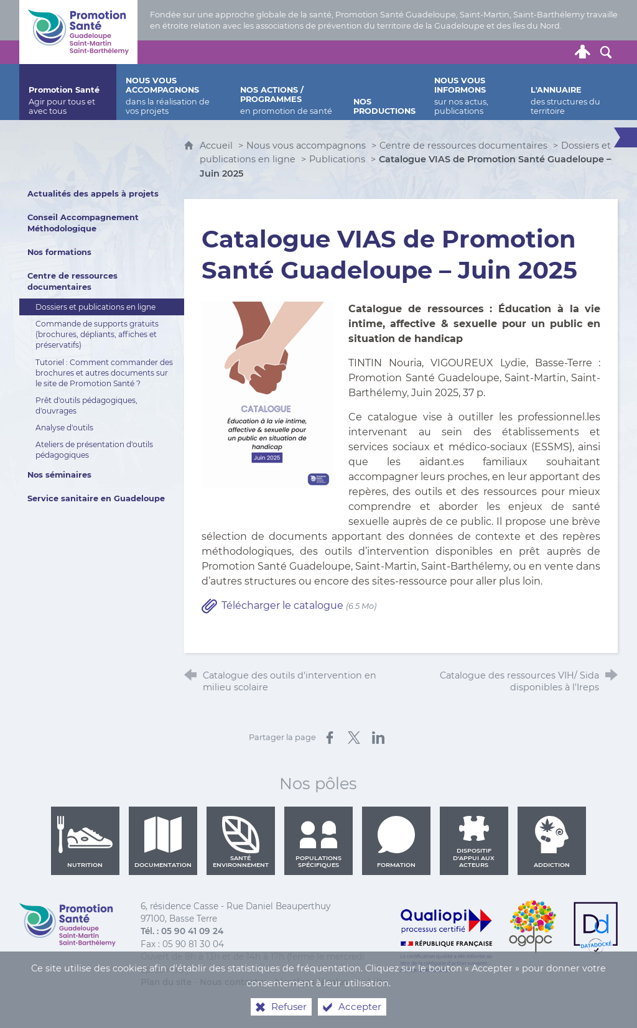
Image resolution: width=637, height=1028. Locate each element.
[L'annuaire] (569, 92)
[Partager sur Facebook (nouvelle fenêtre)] (329, 737)
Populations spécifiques (318, 842)
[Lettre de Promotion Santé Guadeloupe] (558, 52)
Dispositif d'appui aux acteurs (474, 842)
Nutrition (85, 842)
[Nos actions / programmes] (288, 92)
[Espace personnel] (582, 52)
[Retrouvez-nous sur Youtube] (535, 52)
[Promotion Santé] (67, 92)
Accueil (217, 145)
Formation (396, 842)
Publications (337, 159)
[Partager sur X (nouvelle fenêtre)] (354, 737)
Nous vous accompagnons (306, 145)
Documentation (163, 842)
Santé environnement (241, 842)
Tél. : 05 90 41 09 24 (182, 931)
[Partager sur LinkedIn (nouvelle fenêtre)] (378, 737)
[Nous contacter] (464, 52)
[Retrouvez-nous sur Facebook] (511, 52)
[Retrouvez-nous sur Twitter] (488, 52)
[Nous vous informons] (473, 92)
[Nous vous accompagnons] (173, 92)
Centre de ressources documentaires (463, 145)
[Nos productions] (384, 92)
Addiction (551, 842)
